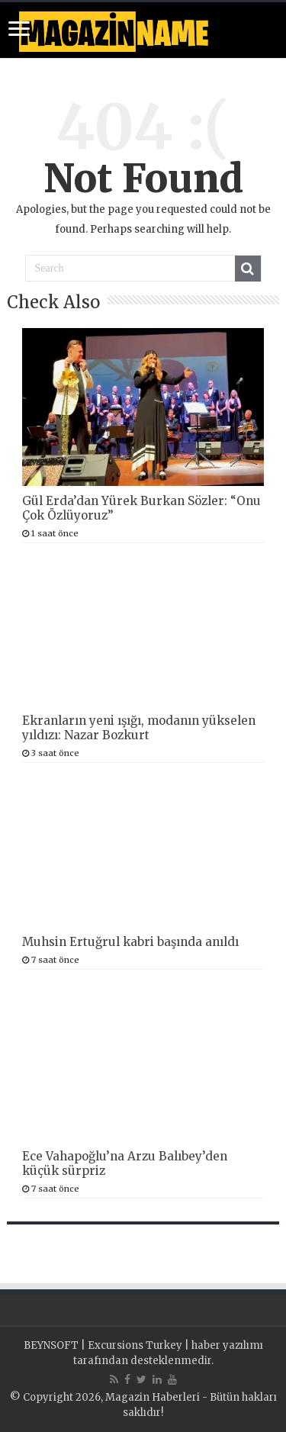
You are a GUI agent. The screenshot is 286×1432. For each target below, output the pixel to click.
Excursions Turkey (135, 1345)
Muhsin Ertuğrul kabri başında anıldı (130, 942)
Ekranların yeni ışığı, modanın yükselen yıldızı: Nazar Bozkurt (138, 727)
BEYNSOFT (51, 1345)
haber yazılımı (227, 1345)
